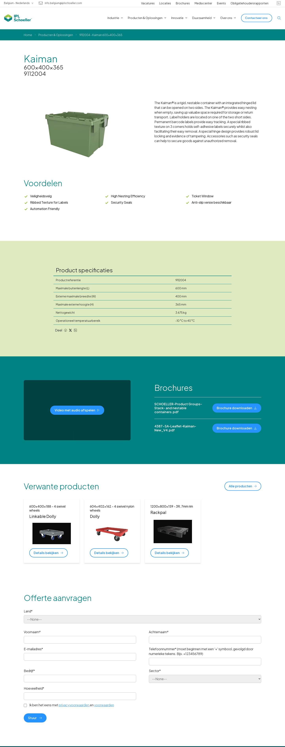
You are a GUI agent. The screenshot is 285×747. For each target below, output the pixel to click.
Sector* (155, 671)
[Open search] (279, 18)
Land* (28, 611)
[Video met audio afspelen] (77, 410)
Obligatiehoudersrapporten (249, 3)
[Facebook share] (65, 330)
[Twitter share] (70, 330)
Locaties (165, 3)
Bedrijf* (29, 671)
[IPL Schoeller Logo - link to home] (18, 18)
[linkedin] (278, 3)
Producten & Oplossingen (55, 35)
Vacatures (148, 3)
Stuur (35, 718)
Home (28, 35)
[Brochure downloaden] (236, 408)
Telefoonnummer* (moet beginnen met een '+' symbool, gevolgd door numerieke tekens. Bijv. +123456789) (201, 651)
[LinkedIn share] (75, 330)
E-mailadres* (33, 649)
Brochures (183, 3)
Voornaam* (32, 632)
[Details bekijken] (48, 552)
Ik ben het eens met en (71, 705)
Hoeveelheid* (34, 688)
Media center (203, 3)
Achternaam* (158, 632)
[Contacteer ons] (256, 18)
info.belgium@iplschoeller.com (63, 3)
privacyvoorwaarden (74, 705)
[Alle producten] (242, 486)
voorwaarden (104, 705)
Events (221, 3)
